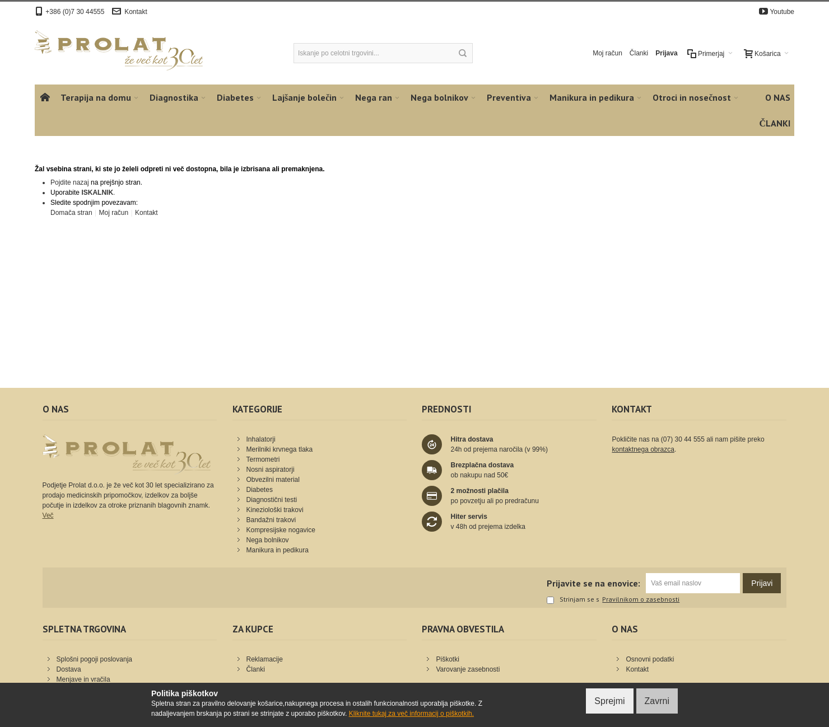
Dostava (69, 669)
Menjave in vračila (83, 679)
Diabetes (259, 490)
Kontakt (135, 12)
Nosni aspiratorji (270, 469)
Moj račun (607, 53)
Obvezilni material (273, 480)
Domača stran (71, 213)
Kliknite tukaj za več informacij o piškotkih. (411, 713)
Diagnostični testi (271, 500)
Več (48, 515)
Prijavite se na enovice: (593, 583)
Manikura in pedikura (277, 550)
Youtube (782, 12)
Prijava (666, 53)
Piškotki (447, 659)
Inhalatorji (261, 439)
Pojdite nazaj (69, 182)
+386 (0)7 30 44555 (74, 12)
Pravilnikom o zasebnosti (640, 599)
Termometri (263, 459)
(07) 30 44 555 (683, 439)
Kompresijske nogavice (280, 530)
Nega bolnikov (267, 540)
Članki (639, 53)
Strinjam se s (573, 600)
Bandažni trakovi (271, 520)
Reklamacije (264, 659)
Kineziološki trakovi (275, 510)
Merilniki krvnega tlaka (279, 449)
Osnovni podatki (650, 659)
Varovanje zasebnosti (468, 669)
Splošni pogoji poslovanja (94, 659)
